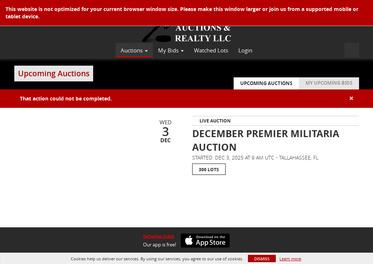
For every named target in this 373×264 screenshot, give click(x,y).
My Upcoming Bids (329, 83)
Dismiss (262, 258)
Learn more (290, 258)
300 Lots (209, 169)
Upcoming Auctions (266, 83)
